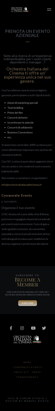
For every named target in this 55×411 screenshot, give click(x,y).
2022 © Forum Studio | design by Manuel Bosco (27, 399)
